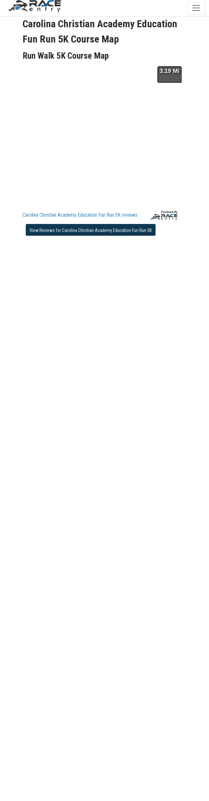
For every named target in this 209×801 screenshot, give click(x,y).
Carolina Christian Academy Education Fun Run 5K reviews (80, 215)
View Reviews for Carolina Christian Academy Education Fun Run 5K (91, 230)
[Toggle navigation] (196, 8)
